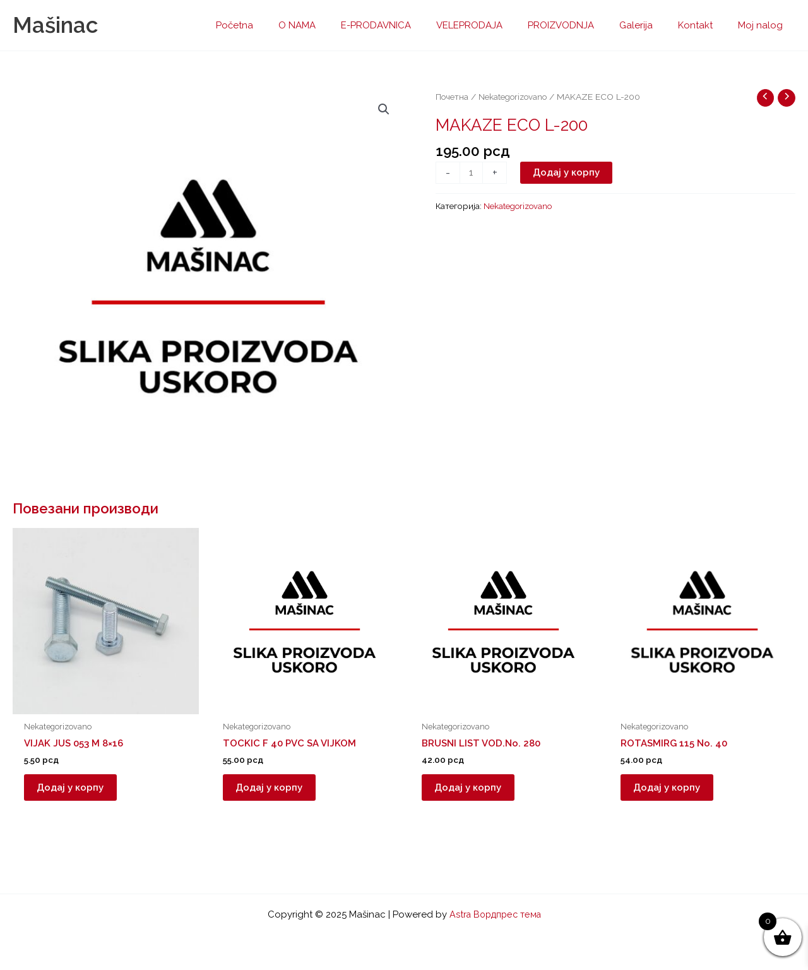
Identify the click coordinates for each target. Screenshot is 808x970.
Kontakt (704, 25)
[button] (383, 110)
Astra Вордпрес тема (495, 914)
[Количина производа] (472, 173)
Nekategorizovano (514, 97)
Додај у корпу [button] (76, 790)
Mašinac (55, 25)
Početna (281, 25)
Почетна (452, 97)
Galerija (651, 25)
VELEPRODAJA (498, 25)
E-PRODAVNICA (411, 25)
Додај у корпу (567, 173)
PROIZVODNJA (583, 25)
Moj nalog (763, 25)
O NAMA (338, 25)
